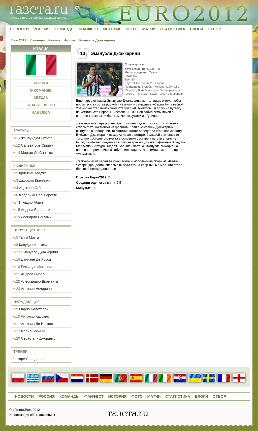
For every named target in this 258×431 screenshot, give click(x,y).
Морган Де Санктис (37, 153)
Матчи (149, 29)
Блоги (196, 29)
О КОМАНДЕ (40, 90)
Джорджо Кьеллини (35, 180)
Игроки (69, 40)
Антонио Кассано (35, 316)
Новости (19, 29)
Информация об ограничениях (32, 415)
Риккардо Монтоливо (38, 267)
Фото (132, 29)
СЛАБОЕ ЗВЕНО (40, 105)
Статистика (172, 29)
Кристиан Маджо (32, 173)
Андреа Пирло (33, 274)
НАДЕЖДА (41, 112)
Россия (41, 29)
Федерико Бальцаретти (38, 195)
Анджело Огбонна (33, 188)
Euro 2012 (18, 40)
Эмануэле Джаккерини (39, 252)
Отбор (214, 29)
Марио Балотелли (33, 309)
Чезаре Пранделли (29, 359)
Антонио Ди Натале (37, 324)
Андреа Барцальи (35, 210)
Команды (64, 29)
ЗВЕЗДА (41, 98)
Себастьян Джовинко (38, 338)
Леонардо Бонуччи (36, 217)
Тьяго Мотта (29, 237)
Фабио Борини (33, 331)
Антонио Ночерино (36, 289)
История (112, 29)
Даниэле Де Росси (36, 259)
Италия (54, 40)
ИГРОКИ (41, 83)
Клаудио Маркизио (34, 245)
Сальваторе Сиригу (37, 145)
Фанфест (89, 29)
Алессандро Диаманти (39, 281)
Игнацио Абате (31, 202)
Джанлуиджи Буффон (36, 138)
